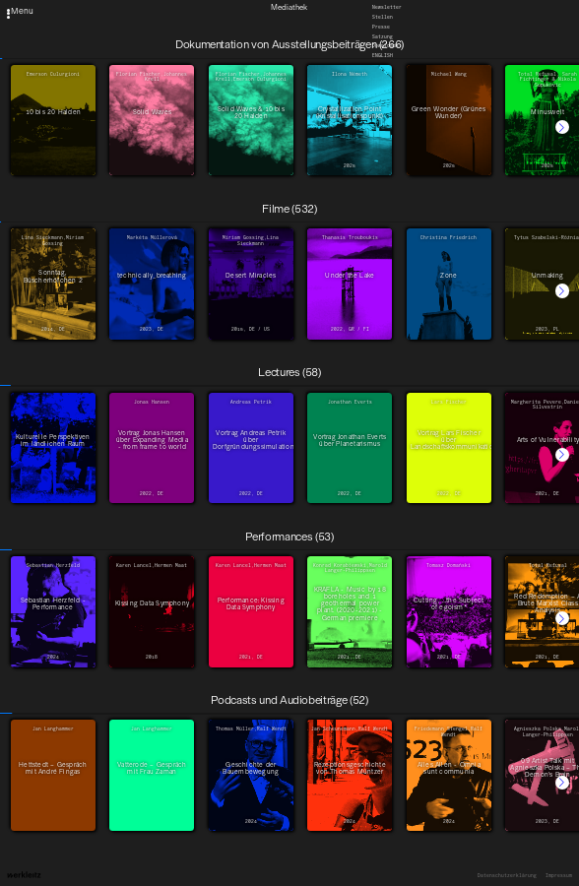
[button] (562, 127)
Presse (381, 27)
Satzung (382, 35)
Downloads (385, 45)
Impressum (559, 875)
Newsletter (387, 7)
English (382, 55)
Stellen (382, 17)
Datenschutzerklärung (507, 875)
